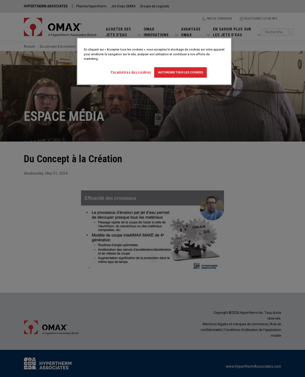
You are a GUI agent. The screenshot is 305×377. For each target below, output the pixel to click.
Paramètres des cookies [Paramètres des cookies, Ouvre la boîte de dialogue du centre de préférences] (131, 72)
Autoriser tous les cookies (180, 72)
